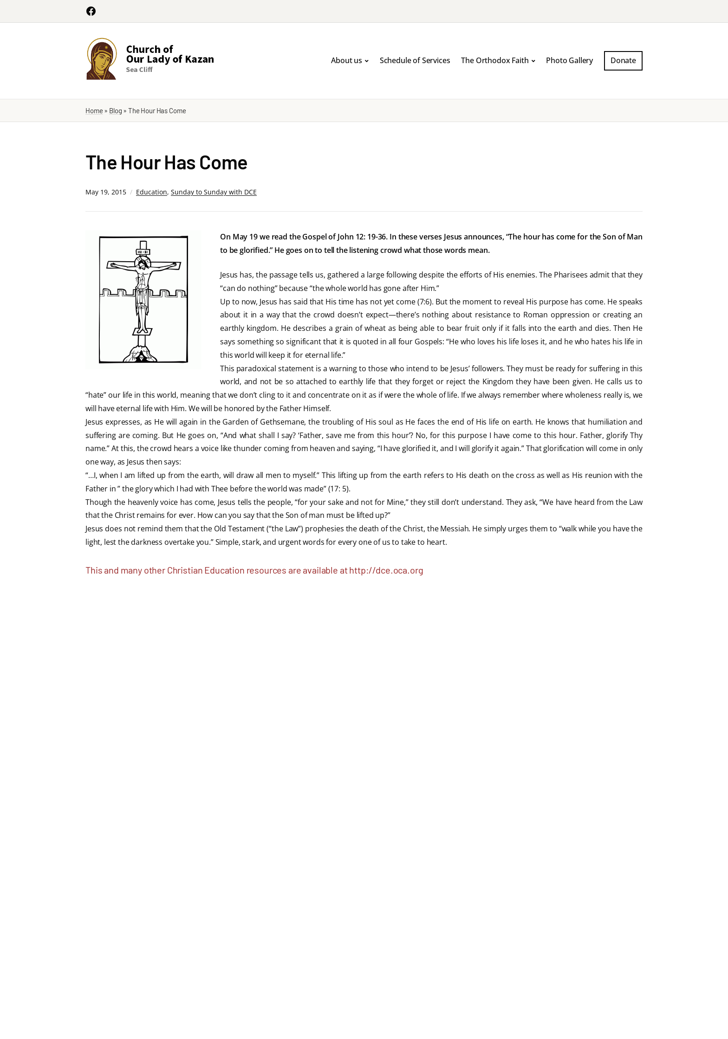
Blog (115, 110)
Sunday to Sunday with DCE (214, 191)
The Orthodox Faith (494, 60)
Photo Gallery (569, 60)
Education (151, 191)
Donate (623, 60)
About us (346, 60)
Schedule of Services (415, 60)
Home (94, 110)
